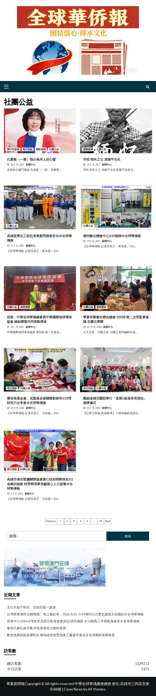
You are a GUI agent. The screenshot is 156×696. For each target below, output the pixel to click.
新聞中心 (31, 164)
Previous (51, 521)
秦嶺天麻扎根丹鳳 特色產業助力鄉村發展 (36, 628)
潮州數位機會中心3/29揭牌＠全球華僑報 (112, 236)
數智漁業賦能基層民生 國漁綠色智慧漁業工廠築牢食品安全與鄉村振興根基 (61, 635)
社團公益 (54, 149)
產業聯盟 (25, 307)
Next (107, 521)
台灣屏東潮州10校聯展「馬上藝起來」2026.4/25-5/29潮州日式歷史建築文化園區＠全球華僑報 (75, 614)
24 (100, 521)
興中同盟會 (13, 149)
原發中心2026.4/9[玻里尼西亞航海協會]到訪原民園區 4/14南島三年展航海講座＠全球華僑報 (73, 621)
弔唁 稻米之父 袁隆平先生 (101, 159)
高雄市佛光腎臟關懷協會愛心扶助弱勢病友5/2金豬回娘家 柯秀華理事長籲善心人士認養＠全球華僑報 (40, 483)
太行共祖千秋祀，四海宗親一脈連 (31, 607)
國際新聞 (41, 149)
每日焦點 (27, 149)
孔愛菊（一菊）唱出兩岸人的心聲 (31, 159)
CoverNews (73, 689)
